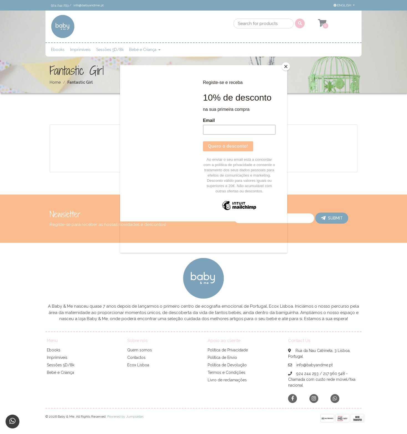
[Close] (286, 66)
